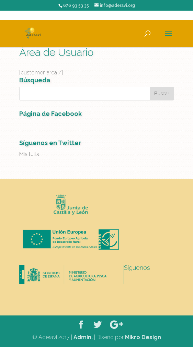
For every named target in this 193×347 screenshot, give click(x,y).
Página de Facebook (50, 113)
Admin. (83, 337)
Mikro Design (143, 337)
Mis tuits (29, 154)
